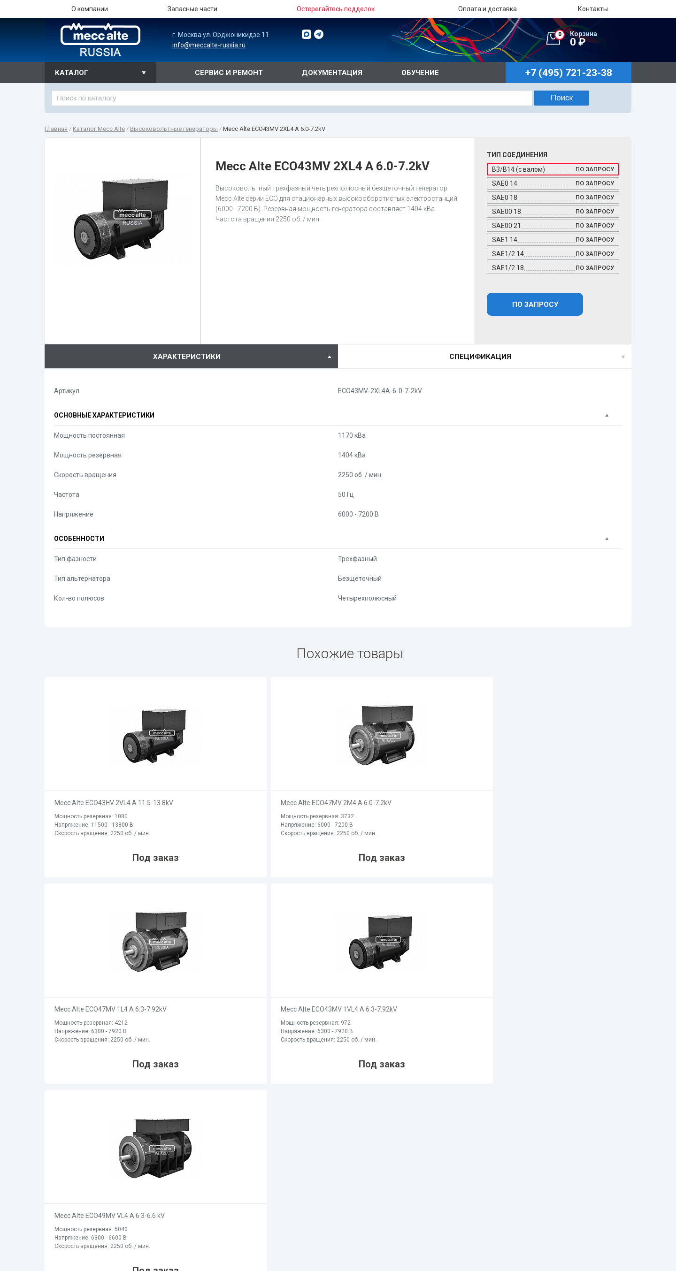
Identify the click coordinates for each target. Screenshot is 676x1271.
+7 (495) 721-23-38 (85, 1211)
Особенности (79, 538)
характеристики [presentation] (187, 356)
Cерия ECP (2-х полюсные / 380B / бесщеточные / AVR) (489, 1258)
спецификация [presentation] (480, 356)
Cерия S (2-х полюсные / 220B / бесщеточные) (478, 1173)
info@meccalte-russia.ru (209, 45)
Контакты (593, 9)
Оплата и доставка (487, 9)
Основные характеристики (104, 415)
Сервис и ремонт (229, 72)
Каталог (71, 72)
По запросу (535, 304)
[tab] (191, 356)
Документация (332, 72)
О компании (89, 9)
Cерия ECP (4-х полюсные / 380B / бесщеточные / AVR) (282, 1259)
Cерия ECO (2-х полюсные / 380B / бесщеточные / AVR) (490, 1248)
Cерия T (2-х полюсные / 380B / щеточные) (472, 1194)
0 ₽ (592, 38)
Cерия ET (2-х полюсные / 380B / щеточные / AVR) (482, 1204)
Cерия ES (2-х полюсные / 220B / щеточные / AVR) (482, 1183)
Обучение (420, 72)
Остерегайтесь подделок (241, 1194)
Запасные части (192, 9)
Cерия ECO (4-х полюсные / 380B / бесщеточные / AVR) (283, 1248)
